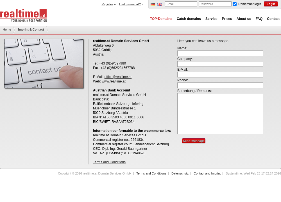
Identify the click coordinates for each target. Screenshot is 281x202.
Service (211, 19)
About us (244, 19)
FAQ (259, 19)
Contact (273, 19)
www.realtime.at (114, 81)
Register (107, 4)
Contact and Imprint (207, 173)
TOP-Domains (161, 19)
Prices (227, 19)
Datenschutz (180, 173)
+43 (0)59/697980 (112, 63)
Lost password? (130, 4)
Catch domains (189, 19)
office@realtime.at (118, 77)
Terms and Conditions (109, 162)
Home (7, 29)
